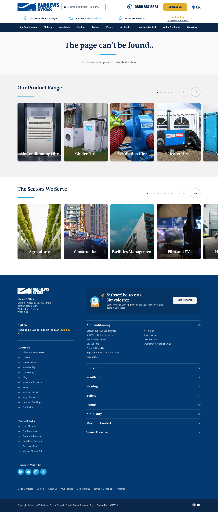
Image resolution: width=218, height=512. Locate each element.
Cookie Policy (83, 489)
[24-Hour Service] (120, 18)
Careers (40, 489)
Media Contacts (25, 489)
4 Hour (89, 18)
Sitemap (121, 489)
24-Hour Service (135, 18)
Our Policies (67, 489)
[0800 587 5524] (129, 7)
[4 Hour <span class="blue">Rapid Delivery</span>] (71, 18)
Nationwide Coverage (43, 18)
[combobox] (84, 7)
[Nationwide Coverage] (25, 18)
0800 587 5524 (146, 7)
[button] (184, 92)
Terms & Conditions (104, 489)
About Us (52, 489)
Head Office (26, 299)
